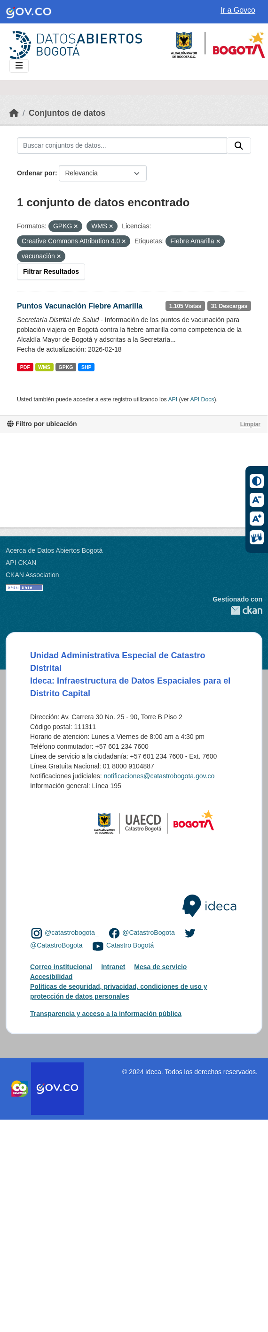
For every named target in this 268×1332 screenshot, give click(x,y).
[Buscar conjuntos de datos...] (122, 145)
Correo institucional (61, 967)
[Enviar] (239, 145)
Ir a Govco (238, 10)
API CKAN (21, 562)
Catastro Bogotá (130, 945)
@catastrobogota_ (72, 932)
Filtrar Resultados (51, 271)
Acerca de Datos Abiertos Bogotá (54, 550)
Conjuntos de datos (67, 113)
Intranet (113, 967)
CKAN (237, 610)
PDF (25, 367)
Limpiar (250, 424)
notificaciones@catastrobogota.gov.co (158, 776)
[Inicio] (14, 113)
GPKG (66, 367)
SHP (86, 367)
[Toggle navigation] (19, 66)
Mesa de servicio (160, 967)
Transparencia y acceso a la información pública (105, 1013)
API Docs (202, 399)
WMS (44, 367)
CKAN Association (32, 575)
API (172, 399)
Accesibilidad (51, 976)
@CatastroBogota (148, 932)
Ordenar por (36, 173)
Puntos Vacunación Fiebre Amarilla (79, 306)
